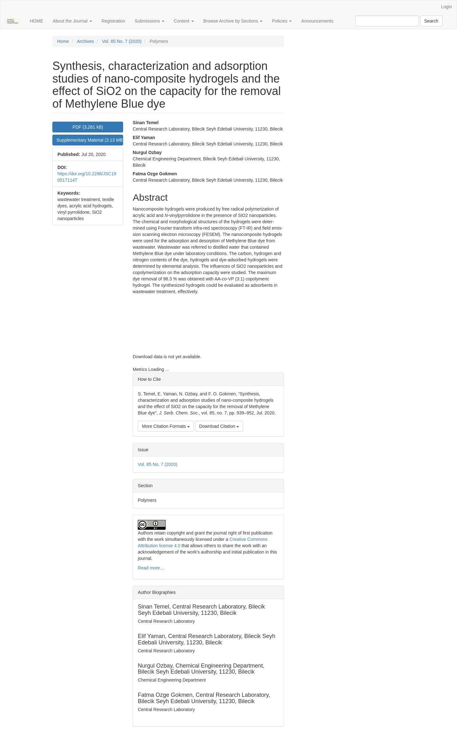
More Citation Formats (165, 426)
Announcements (317, 21)
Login (446, 6)
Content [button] (184, 21)
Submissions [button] (149, 21)
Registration (113, 21)
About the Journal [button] (72, 21)
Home (63, 41)
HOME (36, 21)
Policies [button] (282, 21)
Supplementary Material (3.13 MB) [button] (89, 140)
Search (431, 21)
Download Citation (219, 426)
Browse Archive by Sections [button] (233, 21)
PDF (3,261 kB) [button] (87, 127)
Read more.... (151, 567)
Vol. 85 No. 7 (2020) (122, 41)
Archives (85, 41)
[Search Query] (387, 21)
